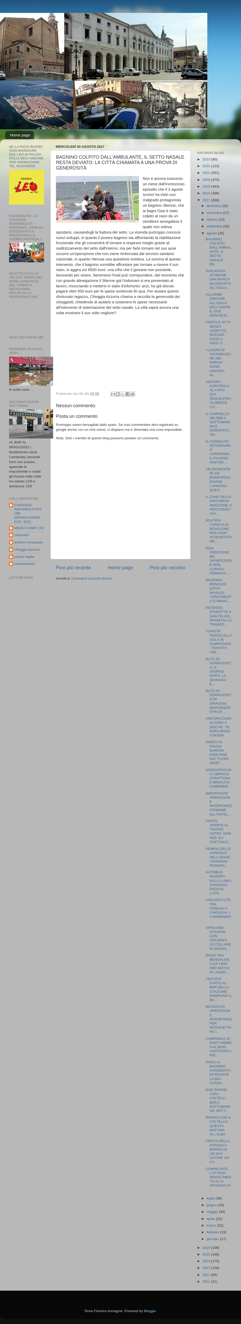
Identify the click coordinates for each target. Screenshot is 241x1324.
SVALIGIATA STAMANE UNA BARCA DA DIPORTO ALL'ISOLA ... (218, 279)
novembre (215, 213)
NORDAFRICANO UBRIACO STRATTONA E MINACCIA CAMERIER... (218, 778)
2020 (206, 180)
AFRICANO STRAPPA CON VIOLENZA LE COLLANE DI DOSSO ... (218, 938)
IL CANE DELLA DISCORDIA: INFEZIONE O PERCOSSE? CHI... (219, 505)
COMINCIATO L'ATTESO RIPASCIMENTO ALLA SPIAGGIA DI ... (218, 1179)
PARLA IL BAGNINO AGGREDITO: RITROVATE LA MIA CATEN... (219, 1072)
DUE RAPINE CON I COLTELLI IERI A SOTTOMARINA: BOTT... (218, 1100)
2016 (206, 1248)
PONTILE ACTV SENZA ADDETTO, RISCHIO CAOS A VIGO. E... (218, 332)
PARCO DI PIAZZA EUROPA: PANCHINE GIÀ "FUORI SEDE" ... (217, 752)
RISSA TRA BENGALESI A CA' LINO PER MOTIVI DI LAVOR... (218, 963)
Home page (20, 135)
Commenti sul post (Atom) (91, 578)
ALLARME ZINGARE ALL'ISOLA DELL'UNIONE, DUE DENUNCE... (218, 304)
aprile (211, 1219)
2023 (206, 159)
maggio (213, 1212)
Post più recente (73, 567)
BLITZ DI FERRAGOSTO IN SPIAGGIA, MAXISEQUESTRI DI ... (218, 701)
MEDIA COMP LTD (29, 528)
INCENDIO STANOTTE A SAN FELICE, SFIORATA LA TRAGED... (218, 616)
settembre (215, 226)
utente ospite (24, 557)
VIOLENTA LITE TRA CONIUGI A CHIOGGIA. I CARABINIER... (219, 910)
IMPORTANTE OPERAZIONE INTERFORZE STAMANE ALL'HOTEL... (219, 803)
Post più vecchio (167, 567)
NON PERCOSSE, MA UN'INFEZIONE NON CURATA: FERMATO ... (219, 560)
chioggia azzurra (27, 549)
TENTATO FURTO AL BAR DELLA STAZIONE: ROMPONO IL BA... (219, 989)
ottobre (212, 219)
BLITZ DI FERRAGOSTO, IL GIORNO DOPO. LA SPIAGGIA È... (218, 671)
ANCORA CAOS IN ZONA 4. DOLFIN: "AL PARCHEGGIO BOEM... (218, 727)
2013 (206, 1268)
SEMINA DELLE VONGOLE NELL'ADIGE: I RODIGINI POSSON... (218, 857)
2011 (206, 1281)
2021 (206, 173)
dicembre (214, 206)
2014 (206, 1261)
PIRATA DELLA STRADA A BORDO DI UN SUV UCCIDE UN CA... (218, 1151)
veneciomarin (24, 564)
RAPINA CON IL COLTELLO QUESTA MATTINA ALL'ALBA (218, 1125)
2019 (206, 186)
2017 (206, 200)
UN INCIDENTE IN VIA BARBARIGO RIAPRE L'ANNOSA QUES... (218, 479)
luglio (211, 1198)
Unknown (21, 535)
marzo (212, 1225)
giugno (212, 1205)
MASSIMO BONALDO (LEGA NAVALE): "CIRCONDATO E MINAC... (218, 590)
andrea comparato (28, 542)
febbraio (213, 1232)
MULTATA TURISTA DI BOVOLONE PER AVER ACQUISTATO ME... (219, 530)
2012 (206, 1275)
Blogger (150, 1311)
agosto (212, 233)
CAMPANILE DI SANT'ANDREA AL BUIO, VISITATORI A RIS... (219, 1047)
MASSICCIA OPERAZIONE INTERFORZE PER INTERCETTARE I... (219, 1019)
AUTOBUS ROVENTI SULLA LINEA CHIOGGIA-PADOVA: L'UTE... (218, 882)
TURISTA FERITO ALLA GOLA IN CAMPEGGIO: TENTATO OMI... (219, 641)
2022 (206, 166)
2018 (206, 193)
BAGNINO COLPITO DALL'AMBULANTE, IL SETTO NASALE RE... (218, 251)
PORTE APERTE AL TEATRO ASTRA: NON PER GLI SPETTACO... (218, 831)
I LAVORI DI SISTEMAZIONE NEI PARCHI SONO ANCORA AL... (218, 362)
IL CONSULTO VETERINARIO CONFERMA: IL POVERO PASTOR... (218, 452)
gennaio (213, 1239)
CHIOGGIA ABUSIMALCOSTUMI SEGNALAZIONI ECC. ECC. (28, 513)
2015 (206, 1254)
